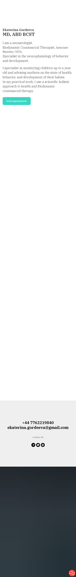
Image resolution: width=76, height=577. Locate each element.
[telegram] (33, 445)
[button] (72, 573)
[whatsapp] (38, 445)
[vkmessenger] (43, 445)
